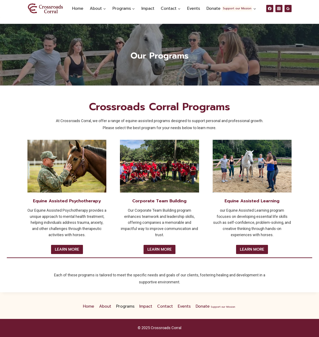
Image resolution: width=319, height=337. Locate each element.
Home (77, 8)
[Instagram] (278, 8)
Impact (147, 8)
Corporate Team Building (159, 201)
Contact (165, 306)
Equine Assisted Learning (252, 201)
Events (193, 8)
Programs (125, 306)
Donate (216, 306)
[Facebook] (269, 8)
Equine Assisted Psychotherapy (67, 201)
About (105, 306)
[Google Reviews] (288, 8)
